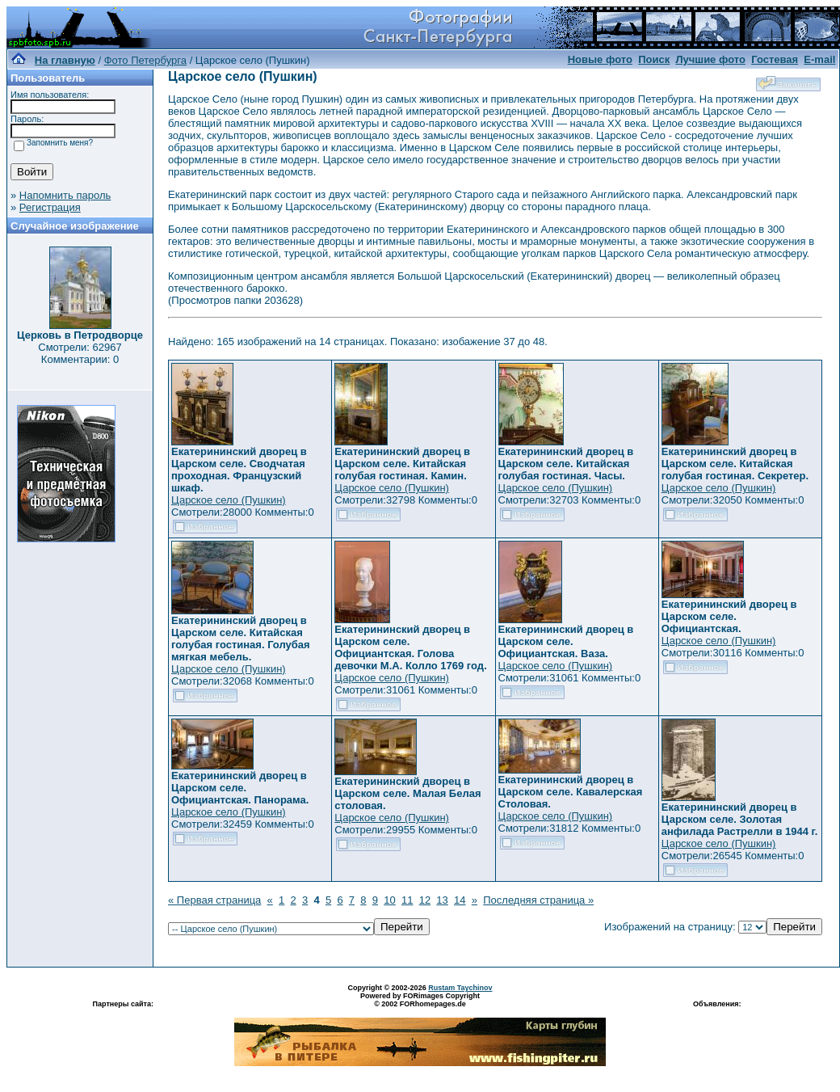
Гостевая (774, 59)
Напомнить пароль (65, 195)
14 (459, 900)
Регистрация (50, 207)
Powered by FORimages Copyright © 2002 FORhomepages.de (420, 1000)
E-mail (819, 59)
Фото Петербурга (145, 60)
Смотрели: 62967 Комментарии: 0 (79, 353)
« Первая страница (214, 900)
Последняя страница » (538, 900)
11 (407, 900)
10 (389, 900)
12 (424, 900)
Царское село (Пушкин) (228, 500)
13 (441, 900)
